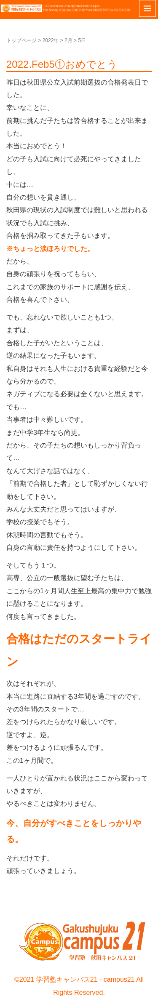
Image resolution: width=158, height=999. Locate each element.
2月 (68, 40)
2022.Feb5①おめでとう (62, 64)
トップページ (21, 40)
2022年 (51, 40)
